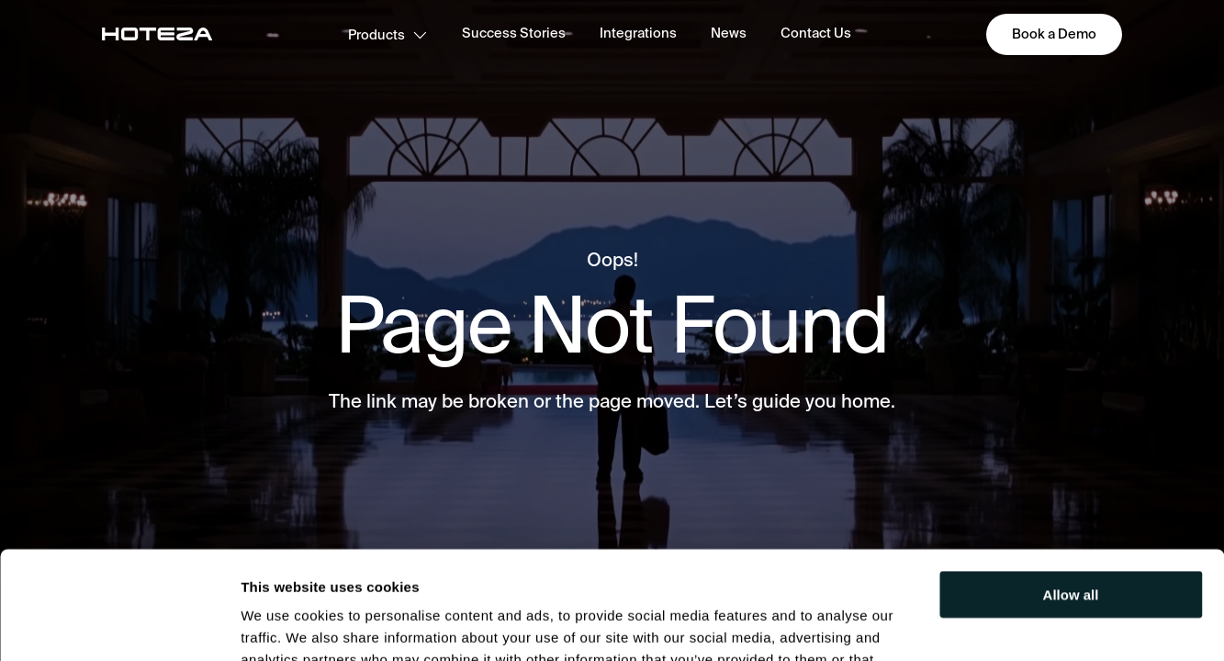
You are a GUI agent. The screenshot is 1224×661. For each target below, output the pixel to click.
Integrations (638, 32)
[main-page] (157, 34)
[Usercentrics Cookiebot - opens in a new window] (119, 625)
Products (387, 34)
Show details (283, 625)
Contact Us (815, 32)
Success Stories (514, 32)
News (729, 32)
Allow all (1071, 487)
